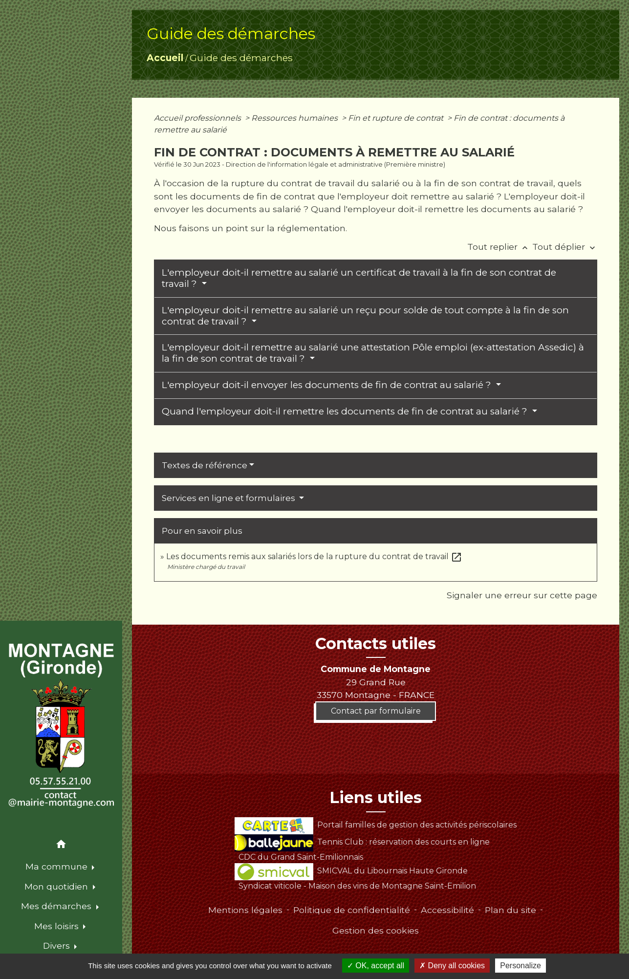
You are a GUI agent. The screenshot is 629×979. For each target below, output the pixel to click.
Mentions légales (245, 910)
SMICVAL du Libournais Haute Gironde (351, 870)
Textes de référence (204, 465)
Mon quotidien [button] (57, 886)
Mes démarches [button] (57, 906)
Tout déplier (564, 246)
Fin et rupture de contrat (396, 118)
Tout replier (499, 246)
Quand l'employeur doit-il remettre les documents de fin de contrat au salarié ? (346, 411)
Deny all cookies (452, 965)
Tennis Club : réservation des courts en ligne (362, 842)
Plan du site (510, 910)
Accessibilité (447, 910)
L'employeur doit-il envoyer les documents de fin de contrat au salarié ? (328, 385)
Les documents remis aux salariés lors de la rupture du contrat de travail (314, 556)
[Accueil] (60, 725)
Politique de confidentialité (351, 910)
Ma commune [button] (57, 866)
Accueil (165, 58)
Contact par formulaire (376, 711)
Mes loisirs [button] (57, 926)
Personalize (520, 965)
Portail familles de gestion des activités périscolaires (376, 824)
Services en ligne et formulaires (229, 498)
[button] (61, 846)
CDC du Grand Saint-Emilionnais (301, 857)
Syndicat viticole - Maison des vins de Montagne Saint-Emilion (357, 886)
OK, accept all (375, 965)
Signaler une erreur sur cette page (522, 595)
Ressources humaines (295, 118)
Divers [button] (57, 945)
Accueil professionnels (198, 118)
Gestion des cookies (375, 930)
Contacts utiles (375, 643)
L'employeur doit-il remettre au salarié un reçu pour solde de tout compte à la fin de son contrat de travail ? (365, 316)
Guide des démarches (241, 58)
